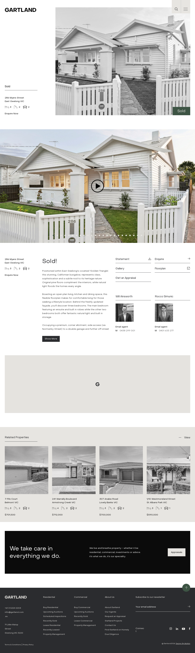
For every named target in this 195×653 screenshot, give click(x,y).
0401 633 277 (166, 330)
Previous (39, 186)
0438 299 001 (127, 330)
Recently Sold (50, 620)
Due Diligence (112, 634)
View (187, 437)
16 (110, 235)
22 (133, 235)
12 (95, 235)
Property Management (54, 634)
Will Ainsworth (124, 296)
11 (91, 235)
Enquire (172, 259)
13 (99, 235)
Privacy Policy (28, 645)
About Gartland (112, 607)
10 (88, 235)
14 (103, 235)
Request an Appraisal (115, 616)
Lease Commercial (83, 620)
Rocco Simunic (164, 296)
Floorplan (172, 268)
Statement (133, 259)
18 (118, 235)
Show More (51, 338)
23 (137, 235)
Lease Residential (51, 625)
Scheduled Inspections (54, 616)
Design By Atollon (183, 643)
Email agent (122, 326)
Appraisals (176, 552)
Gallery (120, 268)
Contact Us (110, 625)
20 (126, 235)
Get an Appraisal (126, 277)
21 (130, 235)
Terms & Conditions (13, 645)
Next (156, 186)
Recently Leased (51, 629)
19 (122, 235)
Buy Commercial (82, 607)
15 (107, 235)
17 (114, 235)
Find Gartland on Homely (117, 629)
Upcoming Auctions (53, 612)
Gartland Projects (113, 620)
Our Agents (110, 612)
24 (141, 235)
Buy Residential (50, 607)
